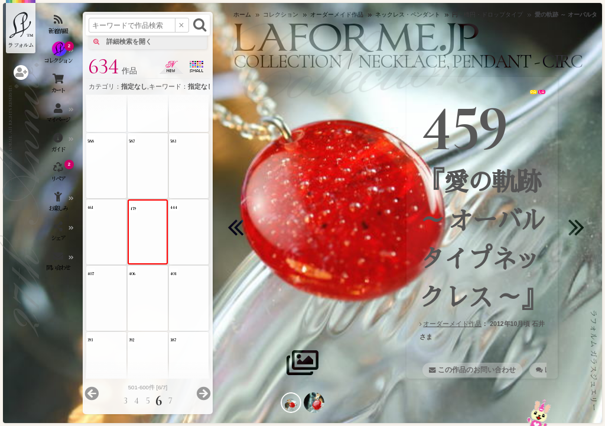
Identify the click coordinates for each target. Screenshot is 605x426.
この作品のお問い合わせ (477, 369)
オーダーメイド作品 (452, 323)
